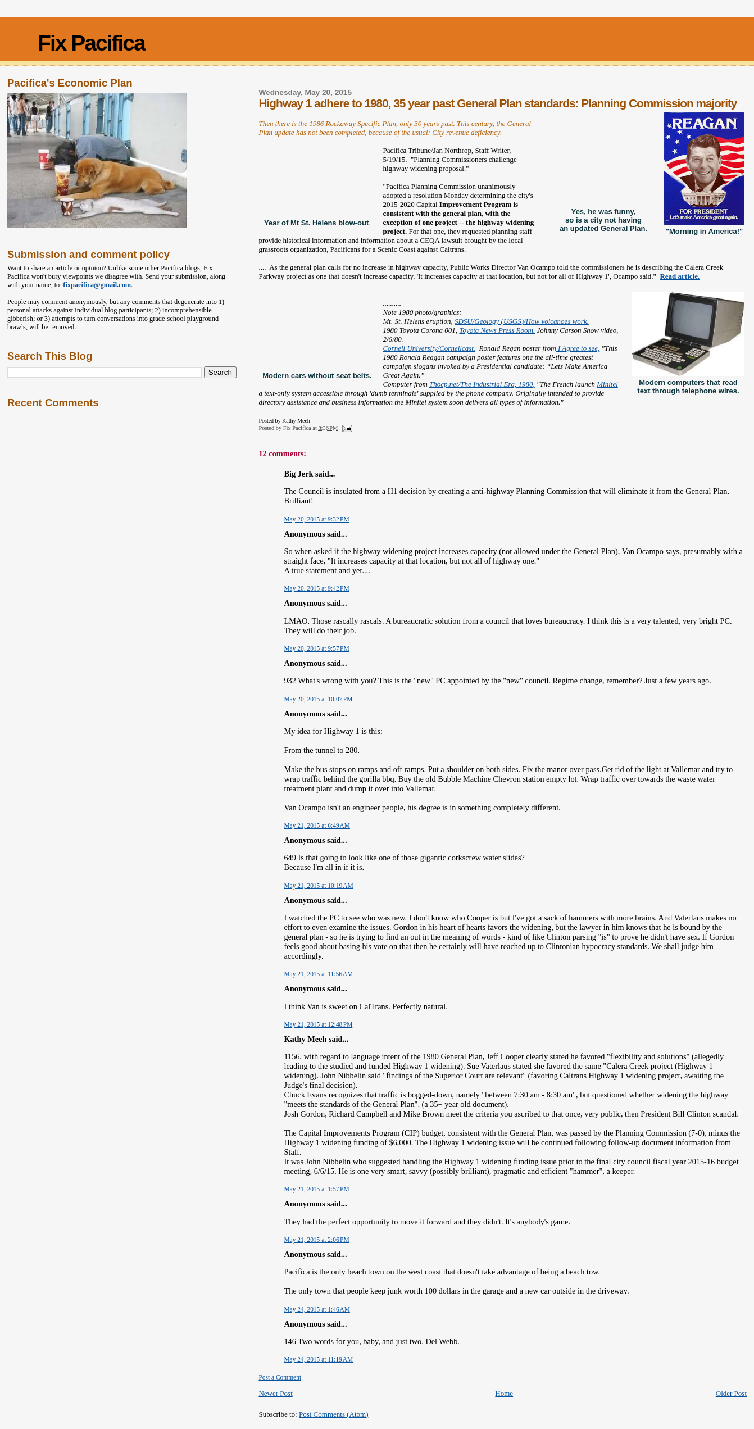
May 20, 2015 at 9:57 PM (316, 648)
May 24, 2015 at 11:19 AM (318, 1359)
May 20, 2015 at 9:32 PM (316, 519)
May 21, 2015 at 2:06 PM (316, 1239)
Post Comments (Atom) (334, 1414)
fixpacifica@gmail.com (95, 285)
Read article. (680, 276)
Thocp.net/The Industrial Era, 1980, (482, 384)
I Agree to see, (578, 348)
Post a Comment (279, 1377)
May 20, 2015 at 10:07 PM (318, 699)
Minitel (607, 384)
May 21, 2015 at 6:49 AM (316, 825)
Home (504, 1393)
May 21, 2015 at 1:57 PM (316, 1189)
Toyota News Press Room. (497, 330)
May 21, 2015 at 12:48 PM (318, 1024)
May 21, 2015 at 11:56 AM (318, 973)
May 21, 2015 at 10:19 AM (318, 885)
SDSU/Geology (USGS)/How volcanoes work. (522, 321)
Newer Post (275, 1393)
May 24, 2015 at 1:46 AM (316, 1309)
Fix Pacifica (91, 43)
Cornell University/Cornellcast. (429, 348)
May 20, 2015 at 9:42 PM (316, 588)
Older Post (731, 1393)
